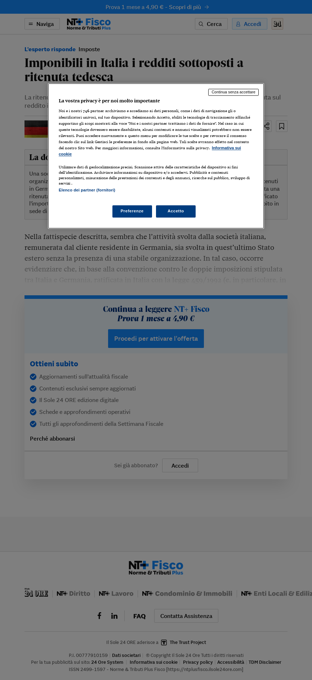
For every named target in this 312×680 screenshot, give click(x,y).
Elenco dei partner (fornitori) (87, 190)
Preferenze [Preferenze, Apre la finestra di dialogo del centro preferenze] (132, 211)
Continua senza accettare (233, 92)
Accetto (176, 211)
